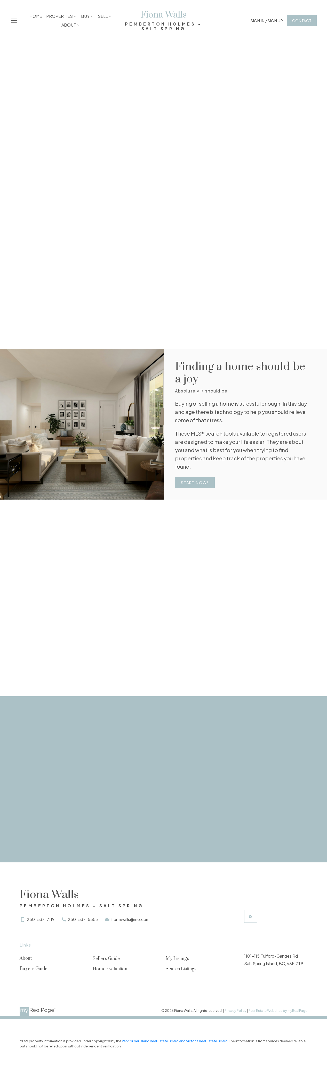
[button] (266, 20)
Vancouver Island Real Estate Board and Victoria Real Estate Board (175, 1041)
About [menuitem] (68, 25)
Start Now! (195, 482)
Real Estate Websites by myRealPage (278, 1011)
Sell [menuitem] (103, 16)
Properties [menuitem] (59, 16)
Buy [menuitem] (85, 16)
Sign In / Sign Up (266, 20)
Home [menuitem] (36, 16)
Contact (300, 20)
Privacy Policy (235, 1011)
